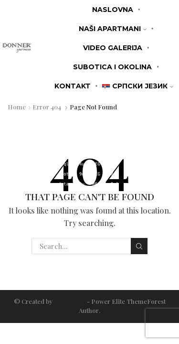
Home (17, 107)
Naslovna (112, 9)
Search (139, 246)
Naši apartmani (113, 28)
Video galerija (112, 47)
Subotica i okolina (112, 67)
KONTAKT (72, 86)
